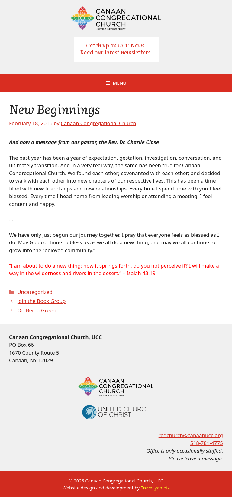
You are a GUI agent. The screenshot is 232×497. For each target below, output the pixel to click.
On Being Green (36, 310)
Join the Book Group (41, 300)
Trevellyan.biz (155, 488)
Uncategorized (35, 291)
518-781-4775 (206, 443)
